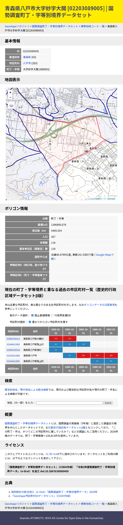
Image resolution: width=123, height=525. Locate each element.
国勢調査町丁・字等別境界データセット (55, 26)
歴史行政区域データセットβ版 (68, 427)
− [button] (10, 97)
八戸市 (27, 63)
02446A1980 (13, 361)
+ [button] (10, 92)
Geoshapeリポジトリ (17, 26)
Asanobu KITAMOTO (32, 518)
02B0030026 (13, 349)
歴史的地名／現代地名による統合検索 (26, 389)
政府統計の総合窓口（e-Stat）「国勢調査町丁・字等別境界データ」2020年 (54, 492)
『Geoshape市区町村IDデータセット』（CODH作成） (41, 496)
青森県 (27, 57)
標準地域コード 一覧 (93, 26)
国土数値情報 (40, 315)
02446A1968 (13, 344)
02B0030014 (13, 338)
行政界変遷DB (61, 315)
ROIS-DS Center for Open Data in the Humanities (74, 518)
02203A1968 (13, 355)
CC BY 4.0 (51, 454)
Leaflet (91, 198)
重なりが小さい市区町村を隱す (48, 322)
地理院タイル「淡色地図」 (105, 198)
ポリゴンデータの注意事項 (99, 305)
